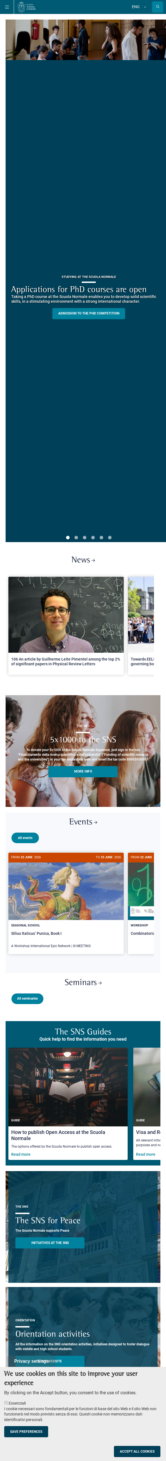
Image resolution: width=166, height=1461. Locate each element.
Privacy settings (31, 1361)
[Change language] (144, 7)
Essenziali (17, 1403)
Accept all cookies (137, 1451)
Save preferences (26, 1432)
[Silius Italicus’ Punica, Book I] (66, 903)
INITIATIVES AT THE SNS (50, 1241)
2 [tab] (76, 538)
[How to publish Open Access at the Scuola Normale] (68, 1101)
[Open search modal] (157, 7)
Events (83, 822)
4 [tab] (93, 538)
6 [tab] (110, 538)
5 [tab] (101, 538)
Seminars (83, 981)
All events (25, 838)
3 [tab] (84, 538)
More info (83, 771)
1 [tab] (68, 538)
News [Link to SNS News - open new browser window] (83, 560)
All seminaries (27, 996)
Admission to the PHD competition (88, 313)
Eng (136, 6)
